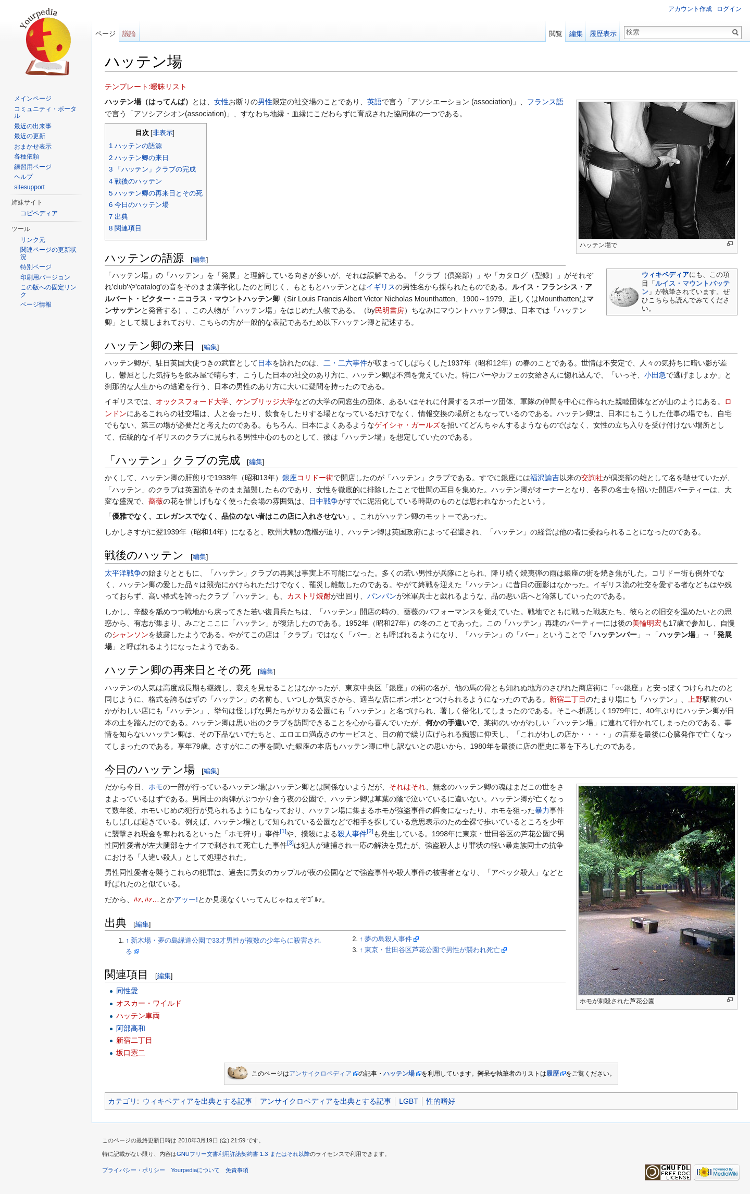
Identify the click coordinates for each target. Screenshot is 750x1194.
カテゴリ (122, 1101)
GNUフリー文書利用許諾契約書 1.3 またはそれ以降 (243, 1154)
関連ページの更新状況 (48, 253)
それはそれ (407, 787)
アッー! (186, 899)
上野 (695, 699)
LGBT (408, 1101)
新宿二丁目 (567, 699)
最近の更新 (29, 136)
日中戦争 (323, 501)
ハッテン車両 (138, 1016)
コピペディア (39, 213)
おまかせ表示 (33, 146)
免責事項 (237, 1170)
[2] (370, 830)
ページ (105, 34)
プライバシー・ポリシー (133, 1170)
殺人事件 (352, 834)
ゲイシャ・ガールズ (407, 425)
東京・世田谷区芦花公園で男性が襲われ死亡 (432, 950)
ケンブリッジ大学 (265, 401)
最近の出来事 (33, 126)
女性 (221, 102)
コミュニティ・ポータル (45, 112)
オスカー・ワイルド (149, 1003)
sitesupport (29, 187)
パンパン (381, 596)
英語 (374, 102)
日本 (265, 363)
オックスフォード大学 (192, 401)
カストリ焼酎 (309, 596)
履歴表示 (603, 34)
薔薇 (155, 501)
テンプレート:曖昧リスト (146, 86)
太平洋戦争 (123, 573)
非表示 (163, 133)
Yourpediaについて (195, 1170)
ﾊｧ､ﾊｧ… (146, 899)
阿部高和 (130, 1028)
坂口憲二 (130, 1053)
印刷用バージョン (45, 277)
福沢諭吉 (544, 477)
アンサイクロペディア (320, 1073)
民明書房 (389, 310)
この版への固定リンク (48, 291)
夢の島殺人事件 (388, 939)
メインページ (33, 98)
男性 (265, 102)
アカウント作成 (690, 9)
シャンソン (130, 634)
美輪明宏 (646, 623)
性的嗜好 (440, 1101)
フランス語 (545, 102)
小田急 (655, 375)
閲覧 (555, 34)
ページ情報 (36, 304)
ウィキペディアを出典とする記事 (197, 1101)
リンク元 (32, 239)
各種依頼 (26, 156)
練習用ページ (33, 166)
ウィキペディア (665, 274)
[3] (290, 842)
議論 (129, 34)
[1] (283, 830)
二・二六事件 (345, 363)
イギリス (380, 287)
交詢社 (592, 477)
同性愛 (127, 990)
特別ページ (36, 267)
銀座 (289, 477)
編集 (199, 259)
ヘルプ (23, 176)
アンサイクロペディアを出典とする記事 (325, 1101)
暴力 (542, 810)
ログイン (729, 9)
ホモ (155, 787)
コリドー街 (315, 477)
